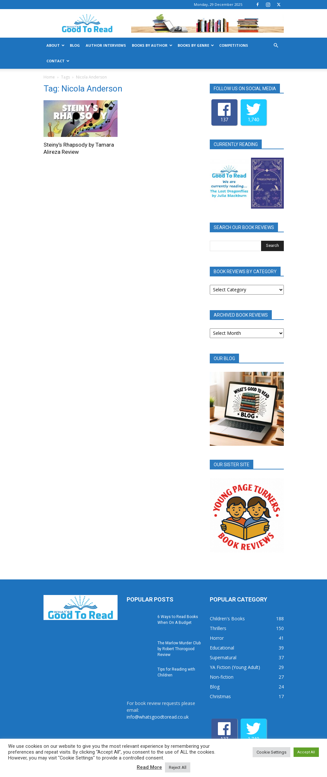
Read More (149, 767)
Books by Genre (196, 45)
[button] (276, 45)
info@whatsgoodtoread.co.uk (158, 717)
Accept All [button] (306, 752)
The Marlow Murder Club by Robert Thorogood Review (179, 649)
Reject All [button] (177, 767)
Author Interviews (106, 45)
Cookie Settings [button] (271, 752)
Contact (57, 60)
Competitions (233, 45)
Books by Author (152, 45)
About (55, 45)
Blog (75, 45)
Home (49, 77)
